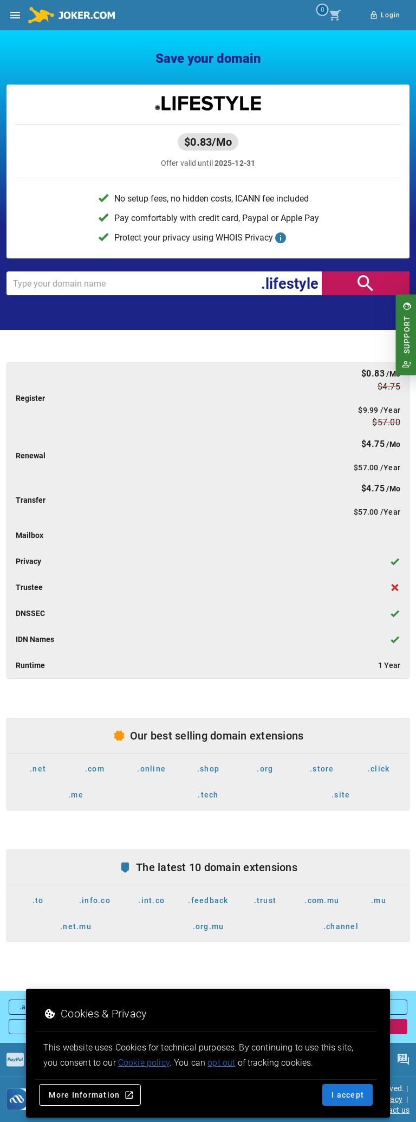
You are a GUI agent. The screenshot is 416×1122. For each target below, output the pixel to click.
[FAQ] (403, 1059)
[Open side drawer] (15, 15)
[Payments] (15, 1059)
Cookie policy (144, 1063)
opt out (221, 1063)
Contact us (391, 1110)
